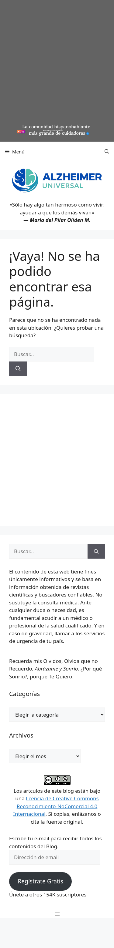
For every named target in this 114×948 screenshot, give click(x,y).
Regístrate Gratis (40, 881)
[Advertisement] (57, 63)
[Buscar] (18, 368)
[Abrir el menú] (57, 914)
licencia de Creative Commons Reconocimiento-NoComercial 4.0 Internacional (56, 806)
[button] (107, 152)
